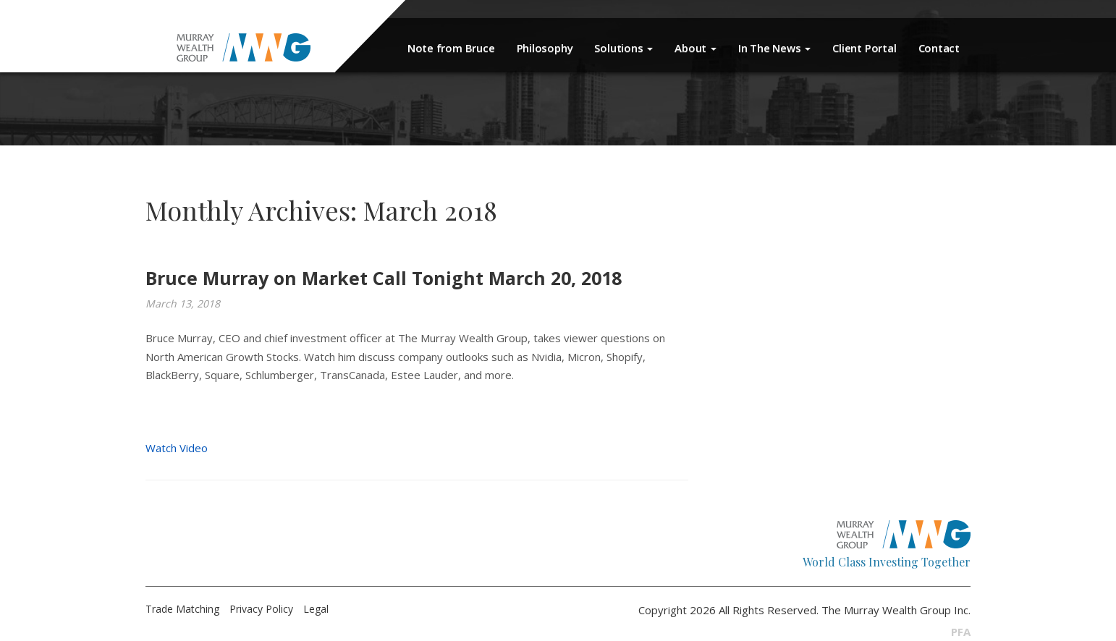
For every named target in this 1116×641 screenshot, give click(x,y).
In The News (774, 48)
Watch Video (176, 448)
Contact (939, 48)
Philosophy (545, 48)
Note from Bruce (451, 48)
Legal (316, 609)
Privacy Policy (261, 609)
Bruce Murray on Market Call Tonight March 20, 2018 (383, 278)
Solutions (623, 48)
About (695, 48)
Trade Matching (182, 609)
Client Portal (864, 48)
